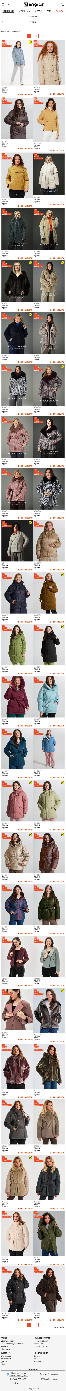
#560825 (37, 355)
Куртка (5, 92)
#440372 (6, 771)
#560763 (6, 511)
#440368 (6, 823)
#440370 (6, 719)
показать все (59, 1327)
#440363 (6, 875)
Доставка (5, 1349)
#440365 (6, 927)
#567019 (6, 303)
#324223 (37, 1258)
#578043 (37, 197)
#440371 (37, 719)
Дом (3, 1364)
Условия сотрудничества (12, 1344)
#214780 (37, 144)
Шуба (36, 307)
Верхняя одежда (33, 22)
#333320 (6, 1090)
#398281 (6, 1033)
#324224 (6, 1313)
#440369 (37, 823)
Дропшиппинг (7, 1341)
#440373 (37, 615)
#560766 (37, 407)
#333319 (37, 1035)
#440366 (37, 927)
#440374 (6, 667)
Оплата (4, 1346)
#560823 (37, 303)
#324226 (37, 1202)
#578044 (6, 251)
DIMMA (5, 90)
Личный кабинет (41, 1341)
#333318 (37, 1146)
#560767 (6, 459)
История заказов (41, 1346)
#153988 (6, 88)
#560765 (6, 407)
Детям (4, 1361)
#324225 (6, 1202)
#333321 (37, 1090)
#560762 (37, 459)
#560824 (6, 355)
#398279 (6, 979)
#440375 (37, 667)
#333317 (6, 1146)
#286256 (6, 199)
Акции (36, 1359)
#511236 (6, 563)
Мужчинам (6, 1359)
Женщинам (6, 1356)
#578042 (37, 251)
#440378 (6, 615)
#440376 (6, 142)
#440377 (37, 563)
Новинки (37, 1361)
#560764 (37, 511)
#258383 (37, 87)
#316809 (37, 1313)
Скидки (37, 1356)
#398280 (37, 979)
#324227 (6, 1258)
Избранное (38, 1344)
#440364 (37, 875)
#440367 (37, 771)
